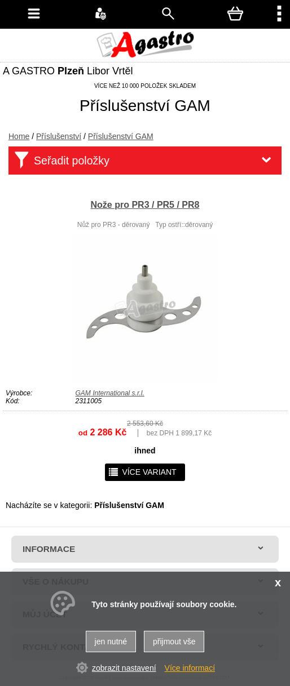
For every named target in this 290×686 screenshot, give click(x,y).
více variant (142, 472)
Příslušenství (58, 136)
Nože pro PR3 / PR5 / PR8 (145, 205)
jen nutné (111, 641)
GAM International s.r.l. (110, 393)
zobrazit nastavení (124, 667)
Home (18, 136)
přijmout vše (174, 641)
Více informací (190, 667)
